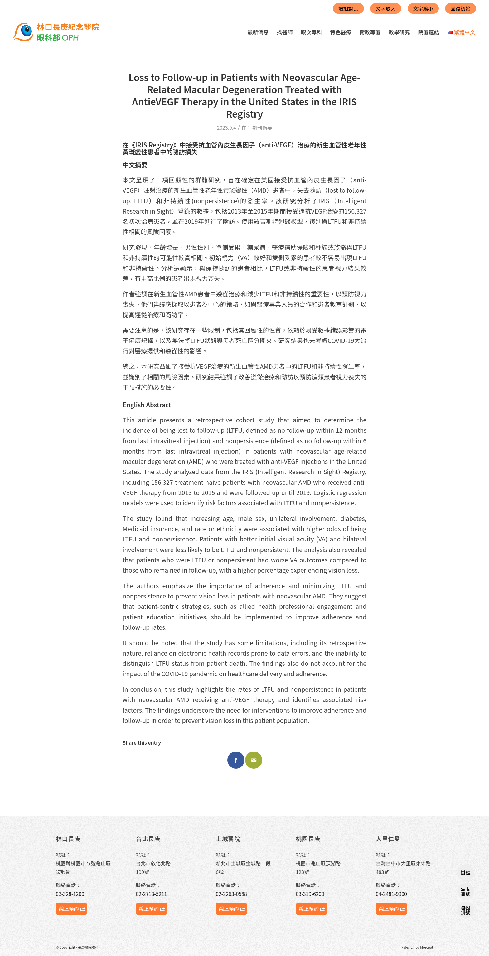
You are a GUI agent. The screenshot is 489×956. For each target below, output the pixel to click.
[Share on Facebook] (235, 760)
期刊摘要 (262, 127)
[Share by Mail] (253, 760)
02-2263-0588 (231, 893)
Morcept (426, 946)
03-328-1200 (70, 893)
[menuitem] (258, 32)
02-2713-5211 (151, 893)
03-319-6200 (310, 893)
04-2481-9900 (391, 893)
